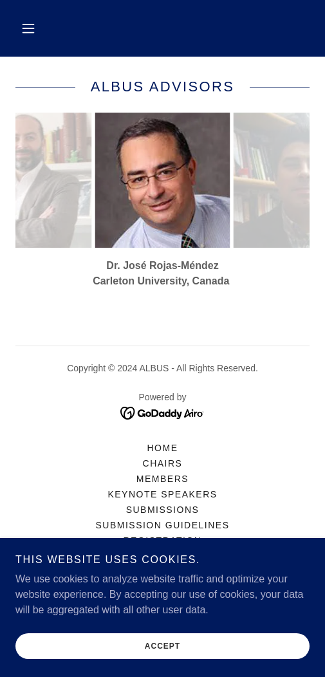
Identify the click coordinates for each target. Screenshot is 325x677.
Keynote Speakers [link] (162, 494)
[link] (162, 412)
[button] (28, 28)
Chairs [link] (163, 463)
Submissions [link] (163, 510)
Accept (162, 646)
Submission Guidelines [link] (162, 525)
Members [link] (162, 479)
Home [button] (162, 448)
